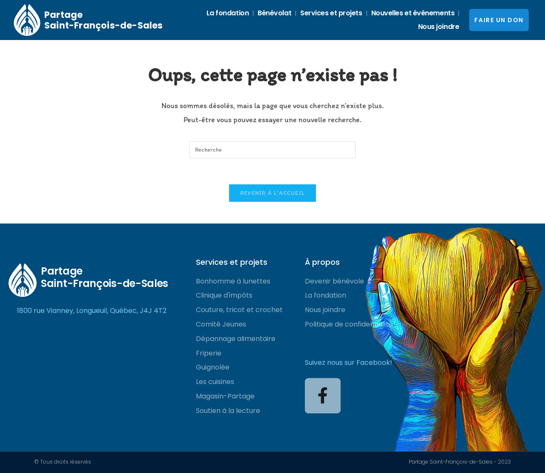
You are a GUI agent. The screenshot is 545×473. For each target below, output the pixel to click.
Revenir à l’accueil (272, 193)
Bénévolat (274, 13)
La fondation (228, 13)
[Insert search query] (272, 149)
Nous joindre (438, 27)
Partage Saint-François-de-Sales (103, 20)
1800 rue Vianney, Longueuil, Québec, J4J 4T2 (91, 310)
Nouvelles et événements (413, 13)
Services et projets (331, 13)
